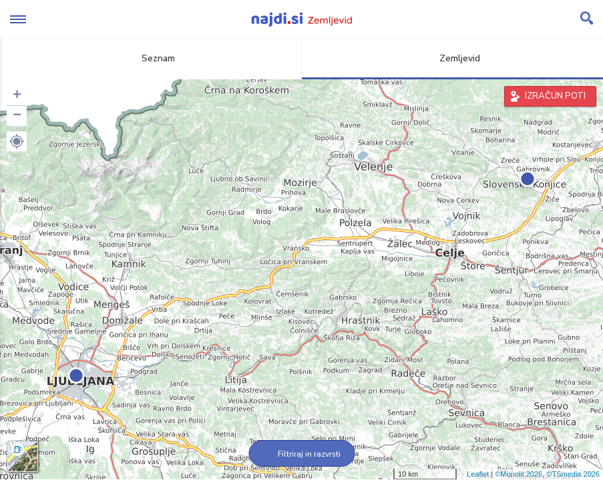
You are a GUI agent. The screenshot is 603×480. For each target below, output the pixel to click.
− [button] (17, 116)
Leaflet (478, 474)
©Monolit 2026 (518, 474)
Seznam (150, 58)
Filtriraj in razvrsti (301, 454)
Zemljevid (452, 58)
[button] (17, 141)
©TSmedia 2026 (573, 474)
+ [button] (17, 96)
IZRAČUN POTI (555, 96)
